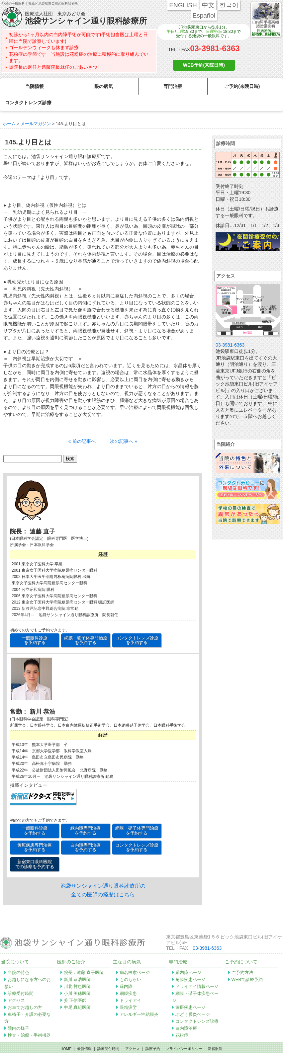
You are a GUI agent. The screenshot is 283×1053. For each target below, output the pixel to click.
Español (204, 15)
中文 (208, 5)
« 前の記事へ (82, 425)
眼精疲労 (128, 991)
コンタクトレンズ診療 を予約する (136, 624)
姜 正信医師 (75, 984)
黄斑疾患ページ (190, 991)
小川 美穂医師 (77, 977)
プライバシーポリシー (184, 1032)
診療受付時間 (21, 977)
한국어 (229, 5)
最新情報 (84, 1032)
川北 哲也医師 (77, 970)
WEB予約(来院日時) (204, 65)
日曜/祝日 (214, 31)
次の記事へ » (123, 425)
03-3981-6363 (214, 48)
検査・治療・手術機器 (29, 1018)
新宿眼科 (215, 1032)
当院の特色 (18, 956)
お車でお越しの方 (25, 991)
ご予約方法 (242, 956)
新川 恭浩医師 (77, 963)
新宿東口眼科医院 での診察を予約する (34, 847)
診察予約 (152, 1032)
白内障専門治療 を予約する (85, 831)
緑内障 (126, 970)
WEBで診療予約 (247, 963)
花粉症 (181, 1018)
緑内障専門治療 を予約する (85, 814)
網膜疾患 (128, 977)
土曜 (180, 31)
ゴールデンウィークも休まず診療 (44, 47)
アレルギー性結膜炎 (139, 998)
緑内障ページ (188, 956)
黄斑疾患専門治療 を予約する (34, 831)
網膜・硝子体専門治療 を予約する (85, 624)
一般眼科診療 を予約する (34, 624)
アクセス (16, 984)
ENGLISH (183, 5)
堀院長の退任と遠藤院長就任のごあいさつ (53, 67)
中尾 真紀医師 (77, 991)
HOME (65, 1032)
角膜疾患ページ (190, 963)
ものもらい (130, 963)
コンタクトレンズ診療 (197, 1005)
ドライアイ (130, 984)
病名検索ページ (135, 956)
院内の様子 (18, 1012)
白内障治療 (186, 1012)
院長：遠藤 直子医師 (84, 956)
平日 (171, 31)
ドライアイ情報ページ (197, 970)
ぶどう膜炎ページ (192, 998)
